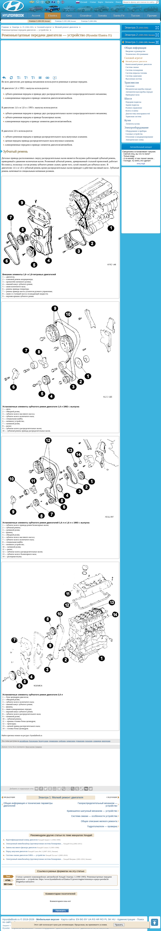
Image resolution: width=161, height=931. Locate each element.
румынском (80, 741)
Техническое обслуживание (137, 54)
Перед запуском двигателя (32, 851)
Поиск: (119, 2)
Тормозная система (133, 116)
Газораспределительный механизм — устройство (97, 804)
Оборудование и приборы (136, 131)
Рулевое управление (134, 108)
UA (89, 919)
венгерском (106, 741)
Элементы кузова (133, 124)
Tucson (135, 15)
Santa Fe (118, 15)
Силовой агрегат (133, 58)
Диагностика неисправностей (138, 114)
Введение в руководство (135, 51)
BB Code (8, 884)
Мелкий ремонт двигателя (136, 61)
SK (109, 919)
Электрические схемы (135, 140)
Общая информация (135, 47)
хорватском (70, 741)
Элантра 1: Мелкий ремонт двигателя (60, 797)
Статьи (93, 2)
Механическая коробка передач (138, 89)
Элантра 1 (39, 21)
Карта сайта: (68, 919)
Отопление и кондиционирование (139, 137)
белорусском (43, 741)
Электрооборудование (136, 127)
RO (102, 919)
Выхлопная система (134, 79)
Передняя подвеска (133, 102)
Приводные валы (132, 95)
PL (105, 919)
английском (23, 741)
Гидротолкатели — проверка (102, 826)
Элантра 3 (89, 21)
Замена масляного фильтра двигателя (32, 847)
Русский (83, 2)
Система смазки (132, 67)
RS (93, 919)
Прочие (152, 15)
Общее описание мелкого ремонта (99, 821)
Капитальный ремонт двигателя (139, 64)
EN (77, 919)
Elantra (52, 15)
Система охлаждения (134, 70)
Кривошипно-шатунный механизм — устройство (92, 811)
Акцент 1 (6, 925)
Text (8, 876)
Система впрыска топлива (136, 73)
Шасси (128, 98)
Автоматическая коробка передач (139, 92)
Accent (36, 15)
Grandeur (86, 15)
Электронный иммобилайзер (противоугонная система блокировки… (44, 844)
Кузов (127, 120)
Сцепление (130, 86)
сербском (62, 741)
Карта (100, 2)
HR (97, 919)
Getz (69, 15)
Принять (119, 925)
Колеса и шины (132, 111)
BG (82, 919)
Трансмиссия (131, 82)
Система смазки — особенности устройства (94, 816)
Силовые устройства (134, 134)
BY (85, 919)
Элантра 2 (65, 21)
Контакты (109, 2)
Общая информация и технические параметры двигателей (28, 804)
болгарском (33, 741)
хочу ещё (141, 163)
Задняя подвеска (132, 105)
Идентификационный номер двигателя (33, 840)
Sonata (102, 15)
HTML (8, 880)
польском (88, 741)
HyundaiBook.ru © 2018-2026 (18, 919)
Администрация (126, 919)
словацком (97, 741)
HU (113, 919)
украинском (53, 741)
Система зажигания (134, 76)
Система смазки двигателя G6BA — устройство (37, 855)
